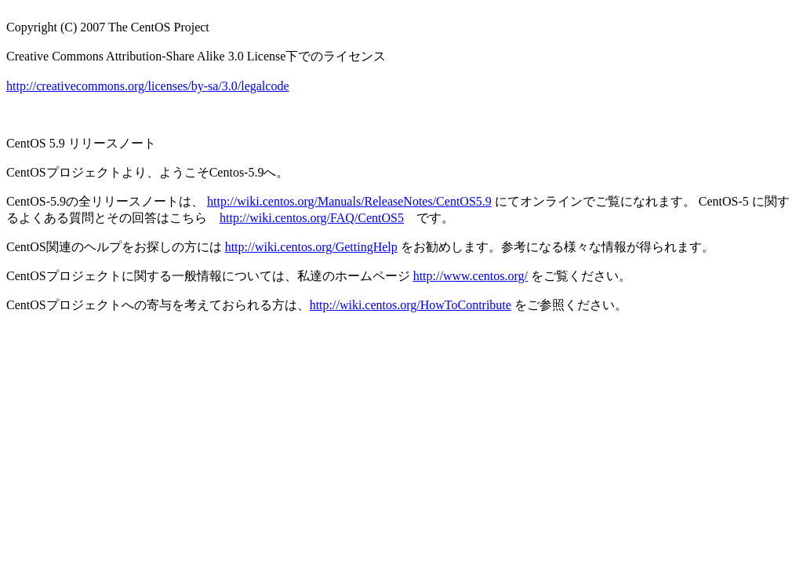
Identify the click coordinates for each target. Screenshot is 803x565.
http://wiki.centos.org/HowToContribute (410, 305)
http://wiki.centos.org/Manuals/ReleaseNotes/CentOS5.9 (349, 201)
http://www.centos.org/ (470, 275)
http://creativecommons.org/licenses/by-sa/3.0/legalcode (147, 86)
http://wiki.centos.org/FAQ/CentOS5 (312, 217)
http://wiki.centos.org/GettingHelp (311, 246)
